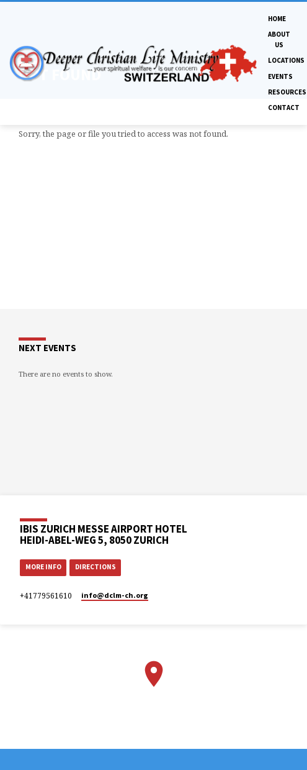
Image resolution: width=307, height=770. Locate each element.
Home (277, 18)
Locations (286, 60)
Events (280, 76)
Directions (95, 566)
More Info (43, 566)
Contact (284, 107)
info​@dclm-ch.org (114, 595)
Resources (287, 92)
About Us (279, 39)
